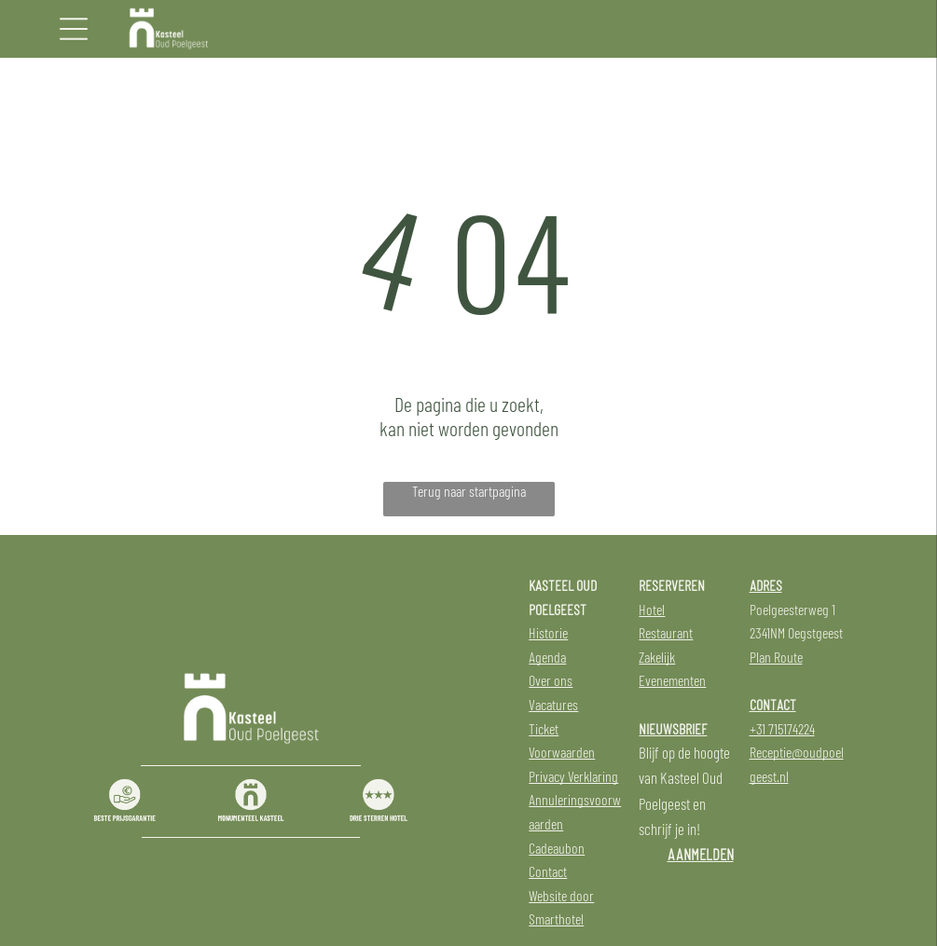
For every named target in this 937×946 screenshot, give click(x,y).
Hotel (652, 609)
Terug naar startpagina (469, 491)
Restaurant (666, 632)
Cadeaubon (557, 848)
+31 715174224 (782, 728)
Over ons (550, 680)
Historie (548, 632)
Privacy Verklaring (573, 776)
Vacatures (553, 704)
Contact (548, 871)
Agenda (547, 656)
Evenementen (672, 680)
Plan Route (776, 656)
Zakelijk (657, 656)
